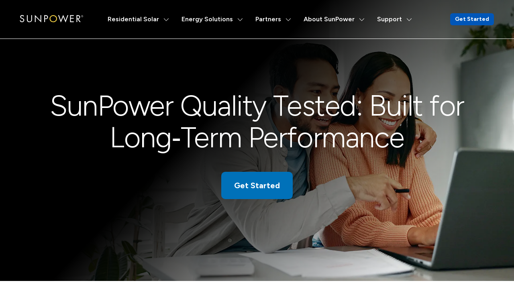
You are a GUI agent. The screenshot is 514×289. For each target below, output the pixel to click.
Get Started (472, 19)
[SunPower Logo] (51, 19)
